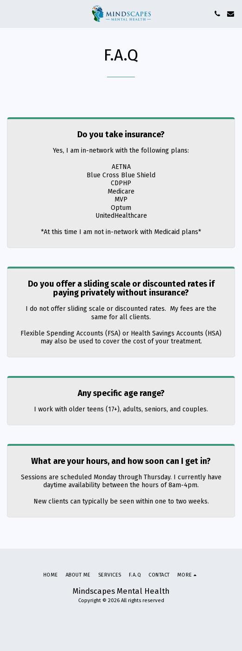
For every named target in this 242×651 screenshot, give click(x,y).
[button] (10, 13)
